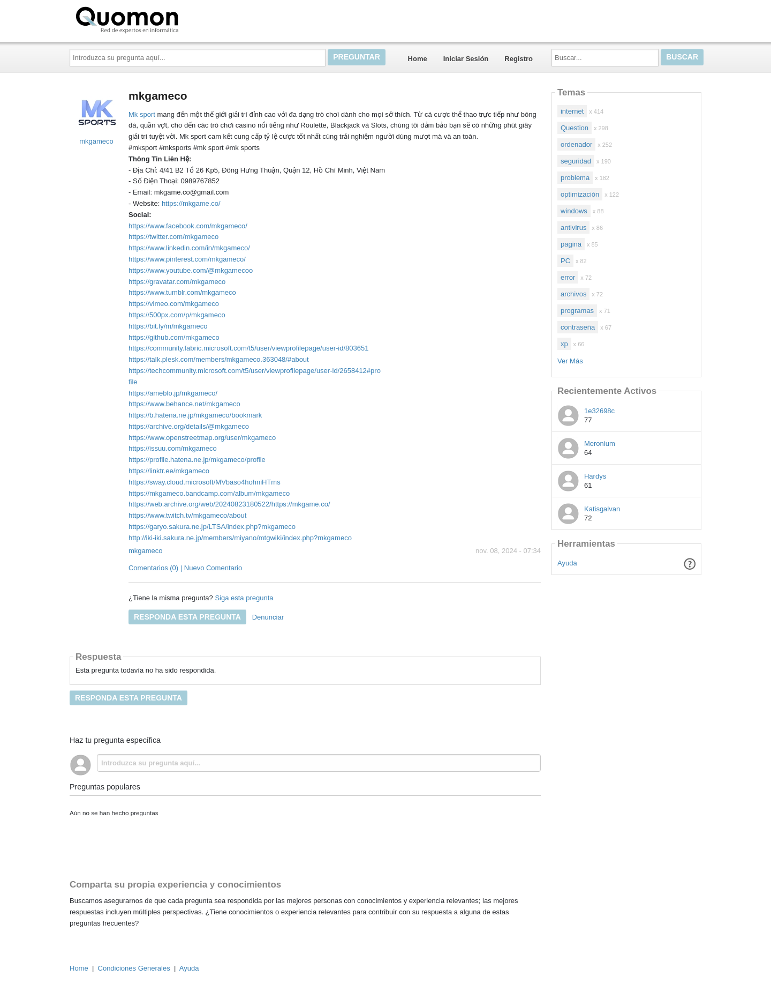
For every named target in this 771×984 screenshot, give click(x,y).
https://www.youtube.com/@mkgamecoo (190, 270)
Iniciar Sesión (466, 59)
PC (565, 261)
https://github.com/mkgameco (174, 337)
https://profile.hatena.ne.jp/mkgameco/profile (197, 460)
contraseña (578, 327)
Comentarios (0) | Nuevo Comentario (185, 568)
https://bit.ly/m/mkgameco (167, 326)
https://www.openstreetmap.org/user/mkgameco (202, 438)
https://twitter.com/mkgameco (173, 237)
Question (574, 128)
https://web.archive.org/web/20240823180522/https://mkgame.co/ (229, 504)
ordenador (576, 144)
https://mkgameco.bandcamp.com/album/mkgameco (209, 493)
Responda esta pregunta (187, 617)
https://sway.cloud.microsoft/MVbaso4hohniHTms (204, 482)
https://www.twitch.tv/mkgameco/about (187, 515)
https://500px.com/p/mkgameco (176, 315)
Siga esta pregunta (244, 598)
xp (564, 344)
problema (575, 178)
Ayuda (567, 563)
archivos (573, 294)
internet (572, 111)
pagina (571, 244)
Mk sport (141, 114)
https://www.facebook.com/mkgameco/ (187, 226)
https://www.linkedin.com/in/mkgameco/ (189, 248)
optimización (580, 194)
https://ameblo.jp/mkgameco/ (172, 393)
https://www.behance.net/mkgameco (184, 404)
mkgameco (145, 551)
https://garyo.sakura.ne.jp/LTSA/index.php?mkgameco (212, 527)
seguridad (576, 161)
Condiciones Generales (134, 968)
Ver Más (570, 361)
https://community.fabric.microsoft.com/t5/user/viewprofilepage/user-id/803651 (248, 348)
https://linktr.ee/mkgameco (168, 471)
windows (574, 211)
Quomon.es (161, 19)
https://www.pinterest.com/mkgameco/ (187, 259)
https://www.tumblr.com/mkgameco (182, 292)
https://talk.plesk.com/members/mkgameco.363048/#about (218, 359)
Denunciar (268, 617)
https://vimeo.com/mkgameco (173, 304)
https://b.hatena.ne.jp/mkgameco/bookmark (195, 415)
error (568, 277)
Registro (518, 59)
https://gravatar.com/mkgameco (176, 282)
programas (577, 311)
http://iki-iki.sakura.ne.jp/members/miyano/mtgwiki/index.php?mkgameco (240, 538)
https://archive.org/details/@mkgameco (188, 426)
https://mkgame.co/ (191, 203)
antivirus (573, 227)
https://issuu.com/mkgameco (172, 448)
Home (417, 59)
